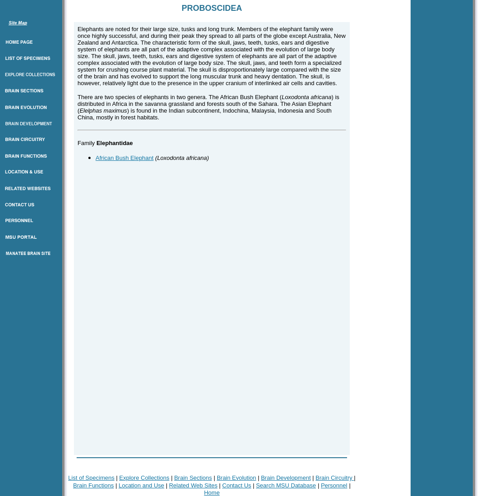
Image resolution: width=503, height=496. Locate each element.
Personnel (334, 485)
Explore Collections (144, 477)
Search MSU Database (286, 485)
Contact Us (236, 485)
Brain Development (286, 477)
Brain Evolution (236, 477)
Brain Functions (93, 485)
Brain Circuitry (335, 477)
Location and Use (141, 485)
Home (212, 492)
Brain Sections (193, 477)
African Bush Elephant (125, 158)
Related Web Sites (193, 485)
